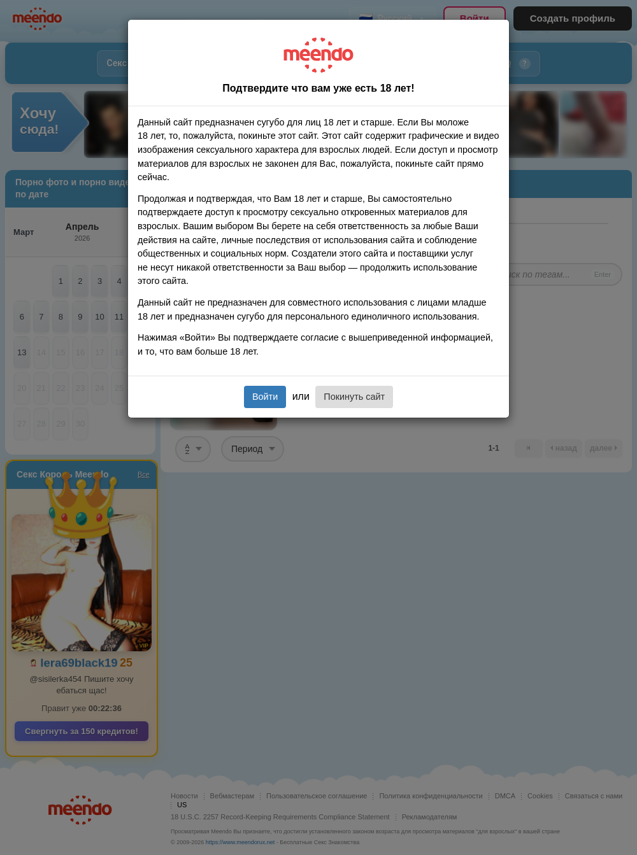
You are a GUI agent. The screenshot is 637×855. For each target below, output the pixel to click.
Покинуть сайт (354, 397)
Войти (265, 397)
